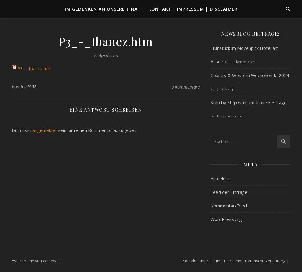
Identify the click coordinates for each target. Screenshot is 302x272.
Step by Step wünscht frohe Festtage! (249, 102)
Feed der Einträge (229, 192)
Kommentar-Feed (229, 206)
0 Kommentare (185, 87)
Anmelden (221, 178)
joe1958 (29, 86)
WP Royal (51, 260)
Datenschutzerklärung (265, 260)
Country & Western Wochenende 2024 (250, 75)
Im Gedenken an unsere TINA (101, 9)
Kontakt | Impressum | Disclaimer (192, 9)
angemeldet (44, 130)
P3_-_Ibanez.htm (34, 68)
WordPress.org (226, 219)
